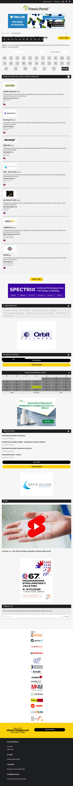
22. (46, 387)
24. (66, 387)
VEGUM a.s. (7, 255)
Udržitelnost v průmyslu (11, 310)
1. (46, 379)
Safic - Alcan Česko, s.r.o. (12, 172)
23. (56, 387)
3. (66, 379)
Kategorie (8, 39)
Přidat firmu (64, 38)
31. (66, 390)
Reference (10, 749)
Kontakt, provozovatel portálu (16, 769)
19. (17, 387)
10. (66, 381)
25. (7, 390)
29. (46, 390)
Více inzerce (36, 360)
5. (16, 381)
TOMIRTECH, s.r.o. (9, 227)
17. (66, 384)
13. (26, 384)
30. (56, 390)
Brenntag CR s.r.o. (9, 120)
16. (56, 384)
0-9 (5, 58)
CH (62, 58)
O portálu (10, 746)
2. (56, 379)
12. (17, 384)
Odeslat (65, 616)
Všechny (65, 69)
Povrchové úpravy (24, 310)
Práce (42, 39)
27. (26, 390)
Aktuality (27, 39)
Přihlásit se (57, 1)
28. (36, 390)
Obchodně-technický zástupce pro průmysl (17, 448)
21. (36, 387)
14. (36, 384)
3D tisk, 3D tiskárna (61, 313)
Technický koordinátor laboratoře (13, 436)
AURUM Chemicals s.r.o (11, 91)
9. (56, 381)
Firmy (12, 39)
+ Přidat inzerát (36, 365)
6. (26, 381)
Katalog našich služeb (13, 759)
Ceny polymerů (20, 39)
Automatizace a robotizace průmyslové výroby (40, 313)
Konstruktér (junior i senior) (11, 455)
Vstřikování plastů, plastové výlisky (14, 313)
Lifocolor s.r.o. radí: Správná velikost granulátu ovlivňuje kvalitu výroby (26, 551)
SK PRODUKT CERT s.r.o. (11, 200)
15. (46, 384)
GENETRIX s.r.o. (8, 145)
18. (7, 387)
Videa (39, 39)
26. (17, 390)
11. (7, 384)
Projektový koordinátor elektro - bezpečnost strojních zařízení (23, 442)
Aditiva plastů (53, 310)
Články (24, 39)
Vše (13, 359)
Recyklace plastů (9, 316)
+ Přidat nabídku (36, 466)
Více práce (36, 462)
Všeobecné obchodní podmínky (16, 779)
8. (46, 381)
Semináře (35, 39)
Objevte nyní (49, 729)
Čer (61, 392)
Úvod (3, 33)
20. (26, 387)
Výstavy (31, 39)
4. (6, 381)
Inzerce (16, 39)
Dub (11, 392)
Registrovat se (47, 1)
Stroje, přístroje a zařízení (39, 310)
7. (36, 381)
